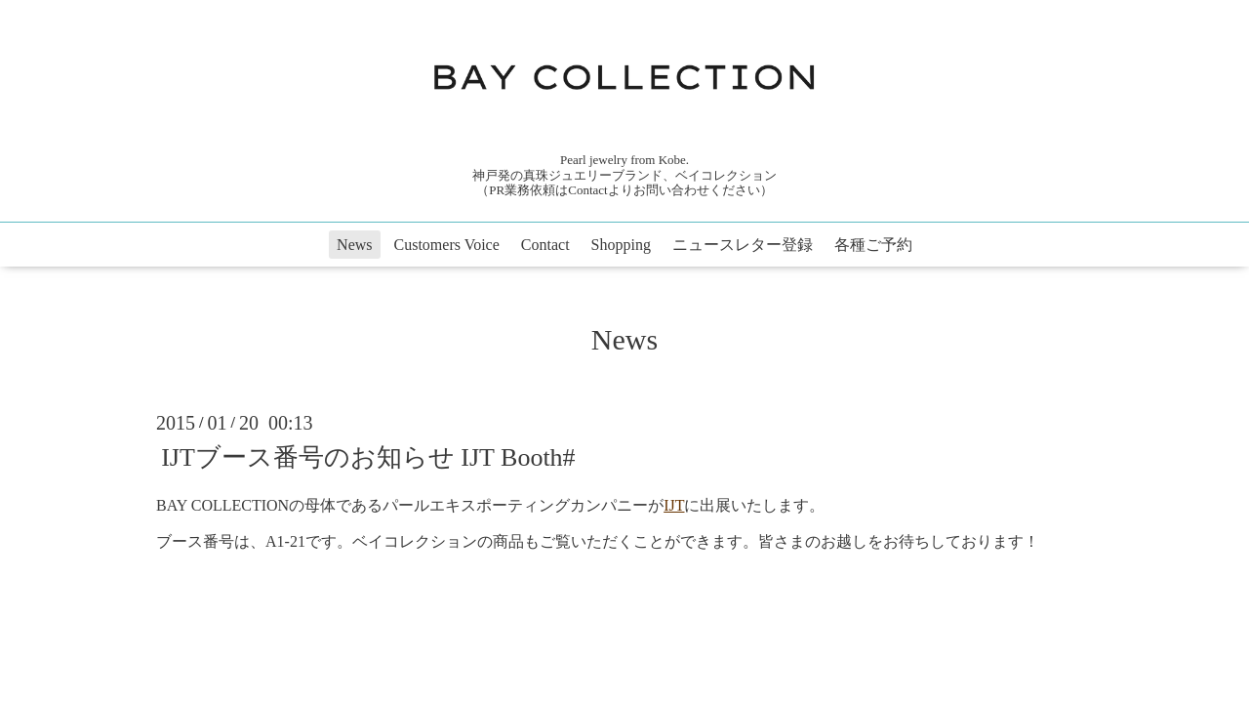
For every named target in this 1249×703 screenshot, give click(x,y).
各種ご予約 (873, 244)
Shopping (621, 244)
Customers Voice (447, 244)
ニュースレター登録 (742, 244)
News (354, 244)
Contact (545, 244)
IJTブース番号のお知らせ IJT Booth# (368, 457)
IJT (674, 505)
